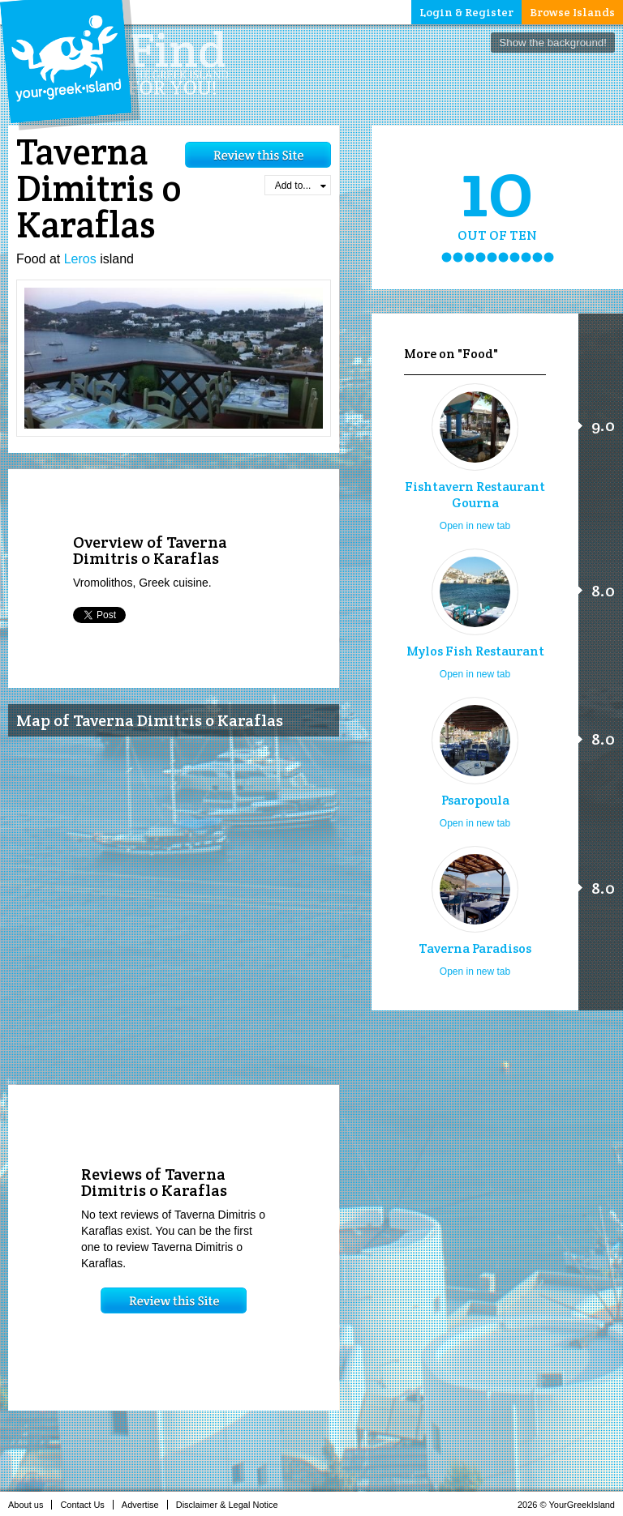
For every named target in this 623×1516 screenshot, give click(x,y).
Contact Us (86, 1505)
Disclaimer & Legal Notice (231, 1505)
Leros (80, 259)
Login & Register (466, 12)
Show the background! (553, 42)
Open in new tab (475, 526)
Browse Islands (572, 12)
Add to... (300, 185)
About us (30, 1505)
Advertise (145, 1505)
